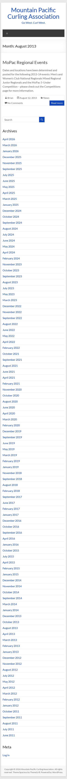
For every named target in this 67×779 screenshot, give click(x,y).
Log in (6, 755)
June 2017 (9, 502)
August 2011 (10, 723)
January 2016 (11, 544)
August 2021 (10, 365)
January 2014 (11, 610)
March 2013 (10, 639)
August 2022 (10, 323)
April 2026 (9, 139)
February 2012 (11, 699)
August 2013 (10, 627)
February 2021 (11, 383)
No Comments (15, 103)
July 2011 (8, 729)
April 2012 (9, 687)
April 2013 (9, 633)
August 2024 (10, 228)
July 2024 (8, 234)
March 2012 (10, 693)
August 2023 (10, 282)
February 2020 (11, 425)
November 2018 (12, 472)
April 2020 (9, 413)
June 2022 (9, 329)
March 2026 (10, 145)
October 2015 (11, 550)
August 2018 (10, 484)
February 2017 (11, 508)
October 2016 (11, 526)
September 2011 (12, 717)
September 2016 (12, 532)
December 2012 (12, 657)
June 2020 (9, 407)
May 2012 (8, 681)
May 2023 (8, 294)
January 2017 (11, 514)
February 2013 (11, 645)
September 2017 (12, 496)
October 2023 (11, 270)
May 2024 (8, 246)
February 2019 (11, 461)
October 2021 (11, 353)
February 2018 (11, 490)
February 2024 (11, 258)
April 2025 (9, 192)
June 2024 (9, 240)
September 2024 (12, 222)
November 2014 (12, 586)
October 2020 (11, 395)
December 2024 (12, 210)
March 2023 (10, 300)
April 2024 (9, 252)
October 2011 (11, 711)
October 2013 (11, 622)
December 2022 (12, 306)
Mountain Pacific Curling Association (33, 13)
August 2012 (10, 669)
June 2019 (9, 443)
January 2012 (11, 705)
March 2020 (10, 419)
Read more (57, 103)
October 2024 (11, 216)
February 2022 (11, 347)
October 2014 (11, 592)
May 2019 (8, 449)
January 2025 (11, 204)
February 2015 (11, 568)
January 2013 (11, 651)
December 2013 (12, 616)
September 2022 (12, 318)
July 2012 (8, 675)
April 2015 (9, 562)
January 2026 (11, 151)
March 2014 (10, 604)
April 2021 (9, 377)
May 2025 (8, 186)
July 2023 (8, 288)
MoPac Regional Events (25, 62)
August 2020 (10, 401)
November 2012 (12, 663)
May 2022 (8, 335)
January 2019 (11, 467)
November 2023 (12, 264)
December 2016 (12, 520)
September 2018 (12, 478)
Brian (10, 97)
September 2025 (12, 168)
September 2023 (12, 276)
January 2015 (11, 574)
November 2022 (12, 312)
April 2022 (9, 341)
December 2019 (12, 431)
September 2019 (12, 437)
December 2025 (12, 157)
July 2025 (8, 174)
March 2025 (10, 198)
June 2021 (9, 371)
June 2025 (9, 180)
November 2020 (12, 389)
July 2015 (8, 556)
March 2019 (10, 455)
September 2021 (12, 359)
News (46, 97)
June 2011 (9, 735)
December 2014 (12, 580)
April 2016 (9, 538)
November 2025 (12, 163)
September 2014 (12, 598)
